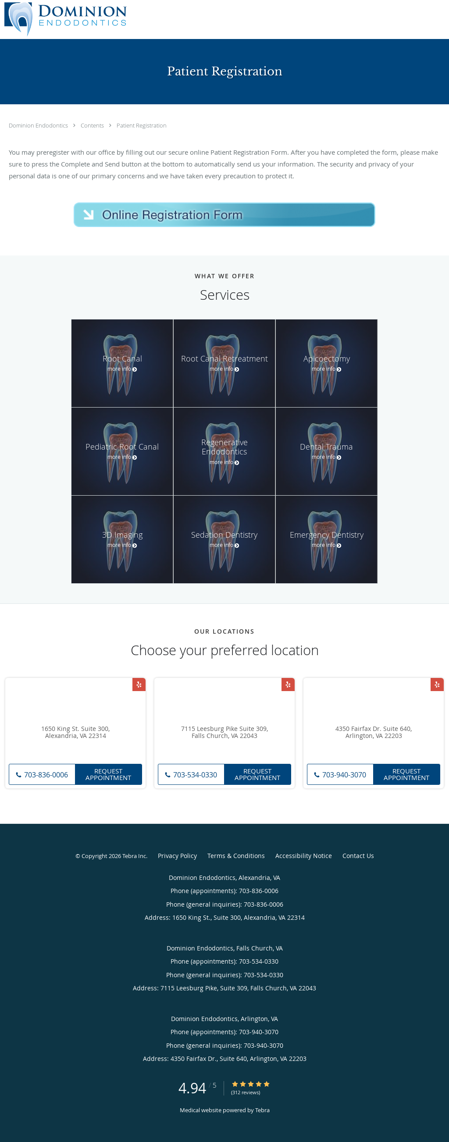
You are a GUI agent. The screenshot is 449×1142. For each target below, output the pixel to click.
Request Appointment (108, 774)
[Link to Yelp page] (139, 684)
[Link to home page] (63, 19)
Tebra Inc (134, 856)
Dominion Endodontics (39, 125)
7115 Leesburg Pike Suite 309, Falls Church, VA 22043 (224, 732)
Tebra (262, 1110)
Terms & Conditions (236, 855)
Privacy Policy (177, 855)
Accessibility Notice (303, 855)
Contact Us (358, 855)
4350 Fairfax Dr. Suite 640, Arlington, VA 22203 (373, 732)
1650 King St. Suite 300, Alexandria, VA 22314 (75, 732)
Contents (93, 125)
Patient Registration (142, 125)
